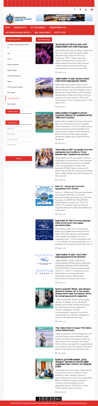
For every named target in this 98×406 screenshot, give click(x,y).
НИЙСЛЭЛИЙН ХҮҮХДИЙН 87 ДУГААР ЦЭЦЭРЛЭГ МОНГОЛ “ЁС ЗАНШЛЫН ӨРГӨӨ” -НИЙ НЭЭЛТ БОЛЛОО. (74, 115)
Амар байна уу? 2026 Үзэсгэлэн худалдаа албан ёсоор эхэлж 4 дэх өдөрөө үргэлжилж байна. (73, 222)
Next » (58, 399)
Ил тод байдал (38, 27)
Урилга (9, 81)
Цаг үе (9, 59)
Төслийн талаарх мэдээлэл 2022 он (18, 46)
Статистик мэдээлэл (14, 76)
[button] (64, 18)
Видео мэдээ (11, 104)
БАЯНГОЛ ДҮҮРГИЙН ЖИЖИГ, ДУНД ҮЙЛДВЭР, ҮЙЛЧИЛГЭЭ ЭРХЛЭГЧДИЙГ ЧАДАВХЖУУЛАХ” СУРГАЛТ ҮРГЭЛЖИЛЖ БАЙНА (73, 363)
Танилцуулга (20, 27)
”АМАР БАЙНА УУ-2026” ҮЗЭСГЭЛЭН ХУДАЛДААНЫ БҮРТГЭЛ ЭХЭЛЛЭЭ (70, 256)
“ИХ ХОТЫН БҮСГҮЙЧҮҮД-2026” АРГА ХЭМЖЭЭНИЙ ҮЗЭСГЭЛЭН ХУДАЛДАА (71, 45)
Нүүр (7, 27)
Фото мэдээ (11, 93)
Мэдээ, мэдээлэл (13, 64)
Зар (8, 53)
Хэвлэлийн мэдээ (14, 98)
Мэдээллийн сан (58, 27)
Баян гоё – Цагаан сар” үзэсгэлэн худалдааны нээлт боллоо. (69, 187)
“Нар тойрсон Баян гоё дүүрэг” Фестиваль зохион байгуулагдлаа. (73, 329)
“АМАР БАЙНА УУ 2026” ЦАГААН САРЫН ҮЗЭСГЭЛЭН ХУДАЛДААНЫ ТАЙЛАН (72, 80)
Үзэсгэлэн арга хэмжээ (15, 87)
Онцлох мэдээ (12, 70)
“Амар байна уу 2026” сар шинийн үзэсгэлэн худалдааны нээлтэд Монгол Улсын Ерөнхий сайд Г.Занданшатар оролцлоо (73, 151)
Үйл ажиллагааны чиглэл (17, 32)
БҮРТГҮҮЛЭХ (60, 32)
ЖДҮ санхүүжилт (43, 32)
